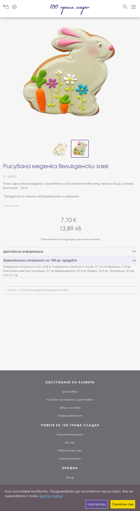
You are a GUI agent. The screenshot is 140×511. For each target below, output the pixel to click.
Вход (70, 477)
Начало (12, 290)
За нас (70, 442)
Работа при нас (70, 450)
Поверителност (70, 415)
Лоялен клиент (70, 458)
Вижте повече (51, 496)
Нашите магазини (70, 434)
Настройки (96, 504)
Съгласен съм (122, 504)
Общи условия (70, 407)
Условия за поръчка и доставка (70, 399)
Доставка (70, 391)
